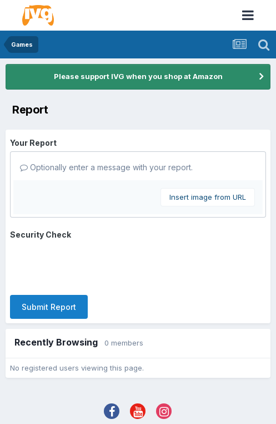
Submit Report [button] (49, 307)
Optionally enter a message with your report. (106, 167)
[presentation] (94, 265)
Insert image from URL (207, 197)
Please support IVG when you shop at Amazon (138, 76)
